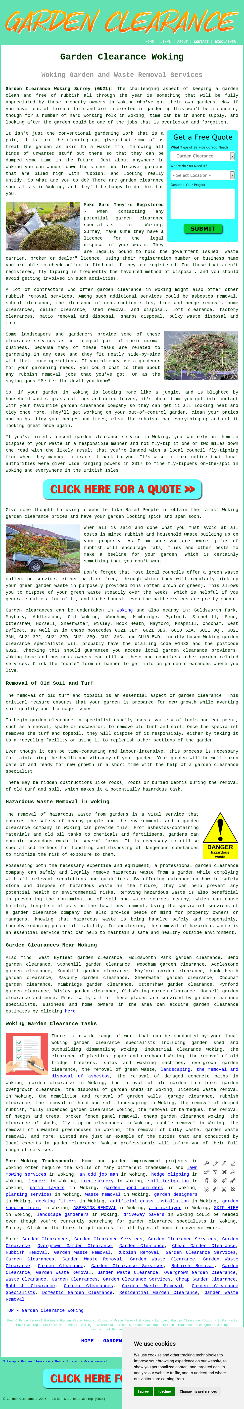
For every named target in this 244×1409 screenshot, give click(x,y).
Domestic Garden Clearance (77, 1292)
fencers (37, 1181)
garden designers (175, 1194)
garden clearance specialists (167, 1221)
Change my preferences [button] (198, 1391)
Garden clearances (29, 610)
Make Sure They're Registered (124, 204)
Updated (72, 1361)
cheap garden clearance (174, 1116)
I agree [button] (143, 1391)
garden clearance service (108, 436)
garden (230, 88)
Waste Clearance (26, 1279)
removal (51, 374)
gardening (158, 108)
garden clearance (140, 218)
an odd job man (99, 1174)
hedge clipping (170, 1174)
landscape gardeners (63, 1214)
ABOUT (182, 42)
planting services (29, 1194)
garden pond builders (133, 1187)
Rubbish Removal (27, 1252)
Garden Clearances (45, 1239)
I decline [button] (164, 1391)
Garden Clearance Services (108, 1239)
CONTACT (201, 42)
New (58, 1361)
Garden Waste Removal (82, 1252)
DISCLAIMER (225, 42)
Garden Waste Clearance (162, 1259)
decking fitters (56, 1201)
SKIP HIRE (226, 1207)
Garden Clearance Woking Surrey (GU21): (59, 88)
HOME (150, 42)
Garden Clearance (142, 1245)
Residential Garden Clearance (158, 1292)
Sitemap (9, 1361)
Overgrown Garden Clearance (75, 1245)
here (70, 1011)
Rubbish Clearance (30, 1286)
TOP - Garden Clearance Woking (45, 1310)
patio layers (47, 1187)
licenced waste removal (208, 1089)
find (26, 957)
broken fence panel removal (101, 1116)
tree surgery (97, 1181)
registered (162, 265)
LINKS (165, 42)
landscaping (175, 1069)
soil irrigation (168, 1181)
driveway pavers (143, 1214)
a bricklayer (165, 1207)
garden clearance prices (36, 516)
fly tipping (53, 271)
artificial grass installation (149, 1201)
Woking (125, 610)
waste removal (103, 1194)
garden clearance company (46, 912)
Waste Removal (95, 1361)
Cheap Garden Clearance (204, 1245)
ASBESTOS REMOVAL (94, 1207)
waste (139, 245)
